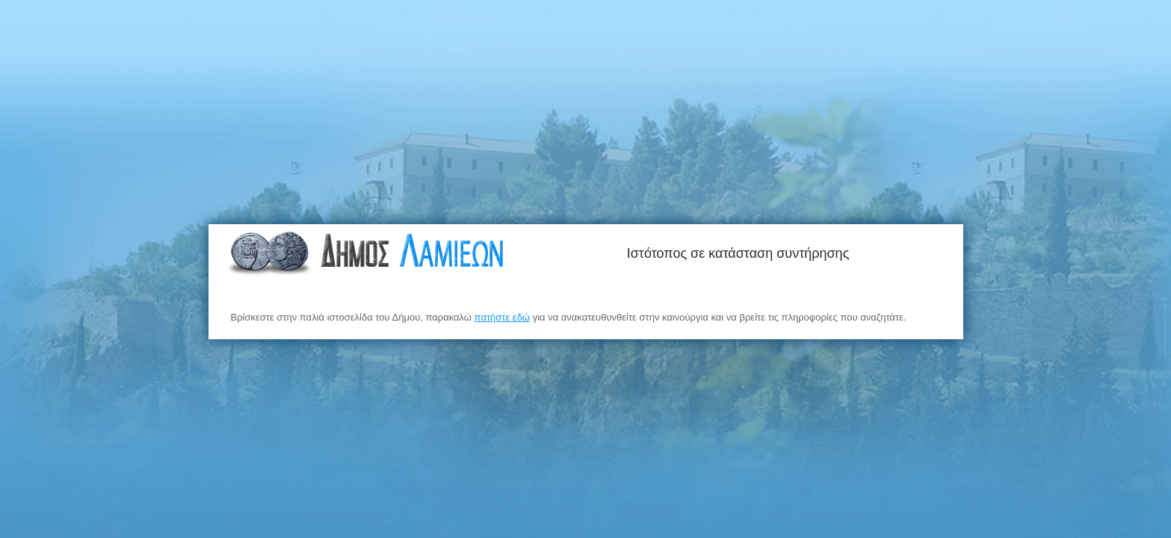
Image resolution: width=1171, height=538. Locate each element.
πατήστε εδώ (502, 317)
